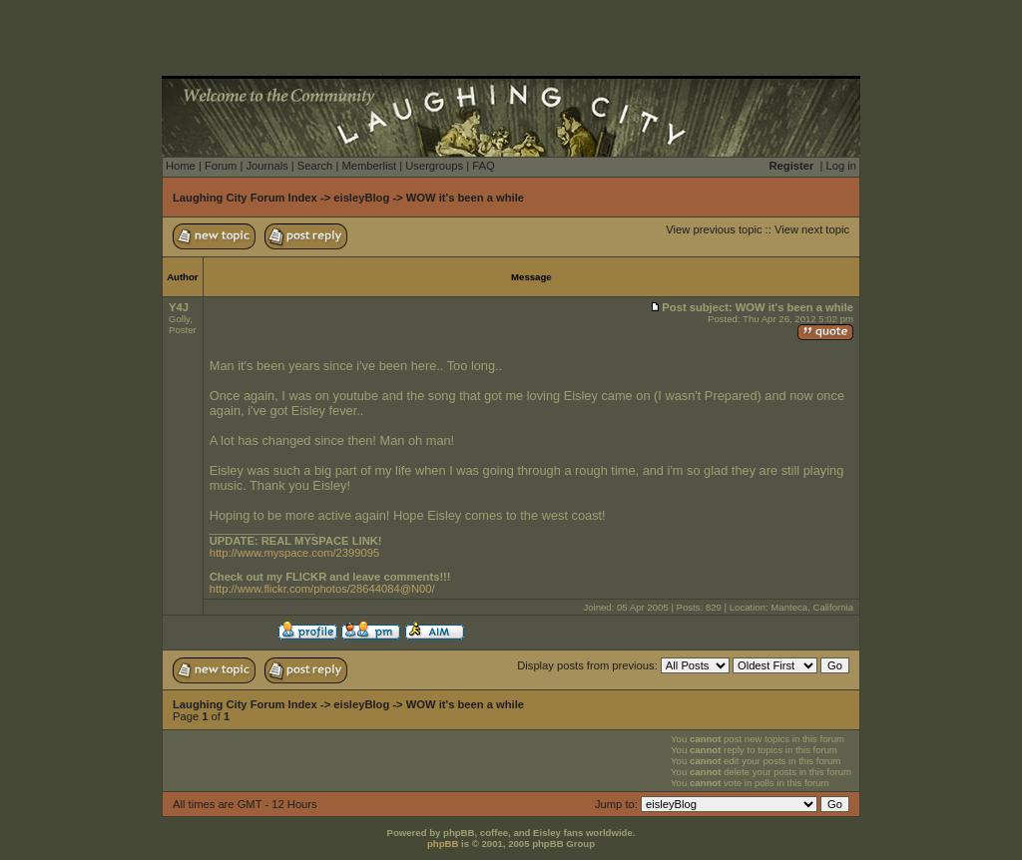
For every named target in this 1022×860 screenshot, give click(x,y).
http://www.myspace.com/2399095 (294, 553)
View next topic (811, 229)
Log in (841, 166)
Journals (266, 166)
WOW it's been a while (465, 198)
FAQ (483, 166)
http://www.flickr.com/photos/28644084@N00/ (322, 589)
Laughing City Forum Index (245, 198)
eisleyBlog (361, 198)
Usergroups (434, 166)
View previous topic (714, 229)
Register (791, 166)
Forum (221, 166)
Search (314, 166)
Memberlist (368, 166)
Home (181, 166)
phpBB (442, 843)
